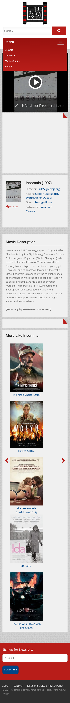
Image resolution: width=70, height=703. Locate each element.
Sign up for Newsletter (18, 649)
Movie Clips (12, 61)
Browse (10, 49)
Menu (10, 42)
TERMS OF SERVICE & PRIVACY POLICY (45, 685)
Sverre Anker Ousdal (39, 197)
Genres (10, 55)
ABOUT (5, 685)
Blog (8, 66)
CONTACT (18, 685)
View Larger (12, 206)
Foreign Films (43, 202)
